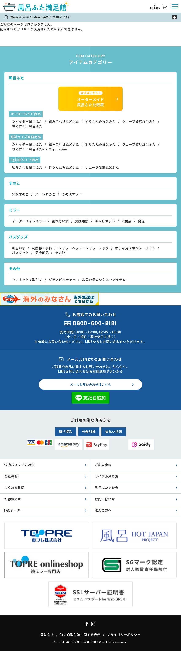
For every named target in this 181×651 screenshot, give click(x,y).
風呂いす (19, 248)
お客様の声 (12, 499)
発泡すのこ (20, 194)
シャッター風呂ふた (27, 121)
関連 (141, 221)
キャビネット (105, 221)
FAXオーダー (14, 510)
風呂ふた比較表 (106, 487)
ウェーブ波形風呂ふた (139, 121)
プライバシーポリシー (124, 634)
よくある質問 (14, 487)
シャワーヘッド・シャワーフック (83, 248)
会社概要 (11, 476)
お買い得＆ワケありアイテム (104, 279)
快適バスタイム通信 (19, 465)
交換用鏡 (82, 221)
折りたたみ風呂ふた (100, 121)
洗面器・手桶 (42, 248)
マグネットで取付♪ (27, 279)
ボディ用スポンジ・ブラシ (135, 248)
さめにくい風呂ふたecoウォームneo (40, 149)
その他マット (72, 194)
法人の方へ (103, 510)
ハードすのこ (45, 194)
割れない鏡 (60, 221)
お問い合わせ (105, 499)
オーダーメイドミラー (29, 221)
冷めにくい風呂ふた (27, 126)
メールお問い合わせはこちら (90, 384)
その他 (60, 252)
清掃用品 (42, 252)
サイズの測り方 (106, 476)
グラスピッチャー (62, 279)
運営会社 (47, 634)
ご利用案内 (103, 465)
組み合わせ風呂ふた (64, 121)
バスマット (20, 252)
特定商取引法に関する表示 (80, 634)
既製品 (127, 221)
